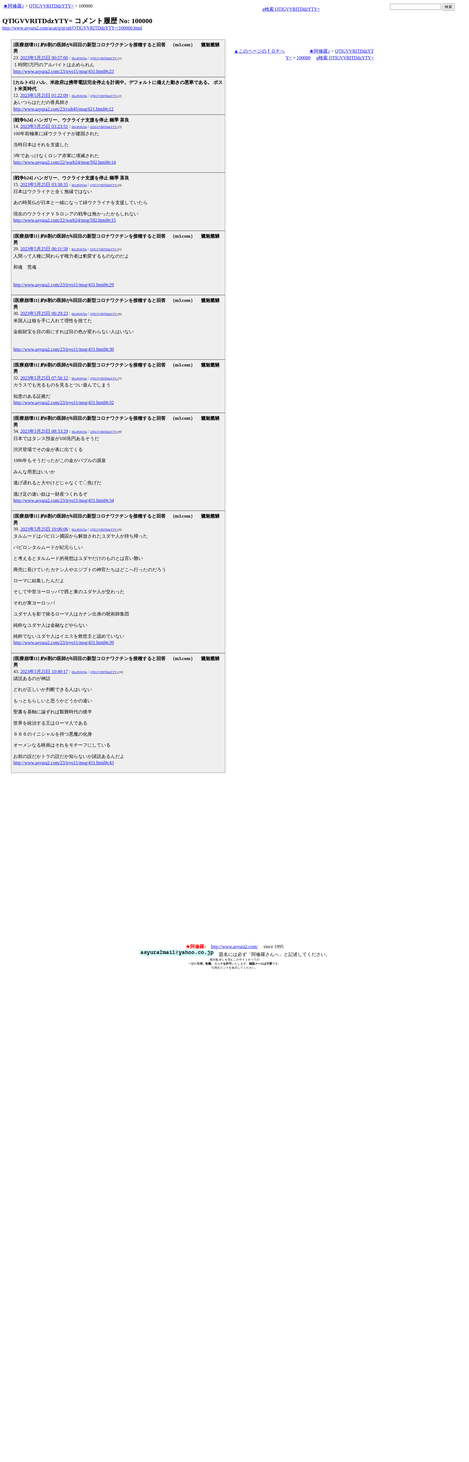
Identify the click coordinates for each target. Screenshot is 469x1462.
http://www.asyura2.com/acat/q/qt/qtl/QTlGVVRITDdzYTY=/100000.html (72, 27)
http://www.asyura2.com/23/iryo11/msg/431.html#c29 (63, 284)
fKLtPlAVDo (79, 58)
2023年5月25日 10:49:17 (44, 671)
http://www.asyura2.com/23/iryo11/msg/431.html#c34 (63, 500)
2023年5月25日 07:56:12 (44, 377)
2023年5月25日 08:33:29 (44, 431)
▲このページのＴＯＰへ (259, 51)
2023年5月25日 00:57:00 (44, 57)
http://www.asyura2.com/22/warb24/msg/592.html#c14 (64, 162)
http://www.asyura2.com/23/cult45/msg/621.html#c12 (63, 109)
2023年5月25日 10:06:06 (44, 529)
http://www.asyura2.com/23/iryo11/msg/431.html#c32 (63, 402)
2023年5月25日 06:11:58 (44, 248)
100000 (303, 57)
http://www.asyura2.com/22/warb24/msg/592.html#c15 (64, 220)
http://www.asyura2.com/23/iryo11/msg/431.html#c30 (63, 349)
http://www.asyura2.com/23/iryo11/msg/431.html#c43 (63, 762)
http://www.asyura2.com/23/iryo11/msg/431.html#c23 (63, 71)
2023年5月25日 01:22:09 (44, 95)
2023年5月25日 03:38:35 (44, 184)
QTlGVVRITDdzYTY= (51, 5)
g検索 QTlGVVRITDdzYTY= (291, 9)
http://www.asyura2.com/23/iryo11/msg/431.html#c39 (63, 642)
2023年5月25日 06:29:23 (44, 313)
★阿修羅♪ (13, 5)
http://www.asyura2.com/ (234, 946)
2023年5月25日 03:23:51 (44, 126)
